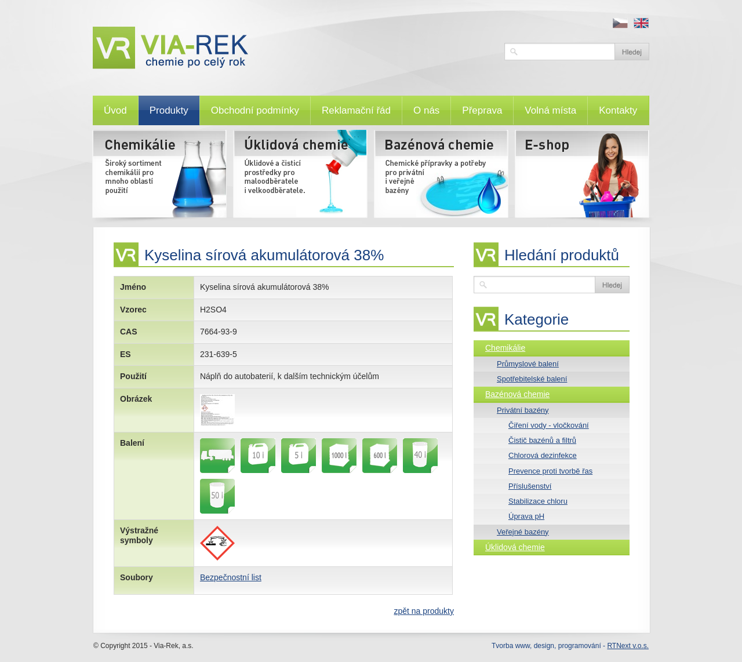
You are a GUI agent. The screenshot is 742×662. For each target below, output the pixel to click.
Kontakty (618, 110)
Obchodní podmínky (255, 110)
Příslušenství (529, 486)
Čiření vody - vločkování (548, 425)
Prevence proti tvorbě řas (550, 471)
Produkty (169, 110)
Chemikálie (505, 347)
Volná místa (550, 110)
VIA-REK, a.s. (292, 48)
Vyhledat (631, 51)
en (641, 23)
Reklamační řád (356, 110)
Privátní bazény (523, 410)
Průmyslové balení (528, 363)
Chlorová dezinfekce (542, 455)
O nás (426, 110)
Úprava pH (526, 516)
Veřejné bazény (523, 532)
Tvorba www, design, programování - (570, 646)
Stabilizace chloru (538, 501)
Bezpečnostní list (230, 577)
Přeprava (482, 110)
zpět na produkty (424, 611)
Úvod (115, 110)
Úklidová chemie (515, 547)
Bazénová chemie (517, 394)
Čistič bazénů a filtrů (542, 440)
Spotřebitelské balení (532, 378)
